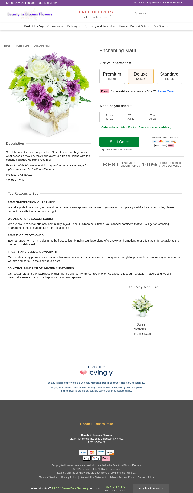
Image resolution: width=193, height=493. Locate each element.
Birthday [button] (74, 26)
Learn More (166, 91)
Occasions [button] (55, 26)
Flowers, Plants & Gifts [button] (134, 26)
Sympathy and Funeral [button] (100, 26)
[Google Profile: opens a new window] (96, 414)
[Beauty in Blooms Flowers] (33, 14)
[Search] (160, 13)
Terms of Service (48, 477)
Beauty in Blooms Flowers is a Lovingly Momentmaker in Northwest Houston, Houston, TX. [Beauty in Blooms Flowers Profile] (96, 382)
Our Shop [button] (161, 26)
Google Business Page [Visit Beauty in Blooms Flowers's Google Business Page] (96, 423)
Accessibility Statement (93, 477)
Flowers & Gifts (22, 46)
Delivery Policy (146, 477)
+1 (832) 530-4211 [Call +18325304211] (96, 442)
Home (7, 46)
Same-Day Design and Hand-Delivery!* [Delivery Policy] (31, 2)
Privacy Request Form (122, 477)
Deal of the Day (34, 26)
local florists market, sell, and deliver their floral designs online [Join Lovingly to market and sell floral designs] (100, 391)
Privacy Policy (69, 477)
